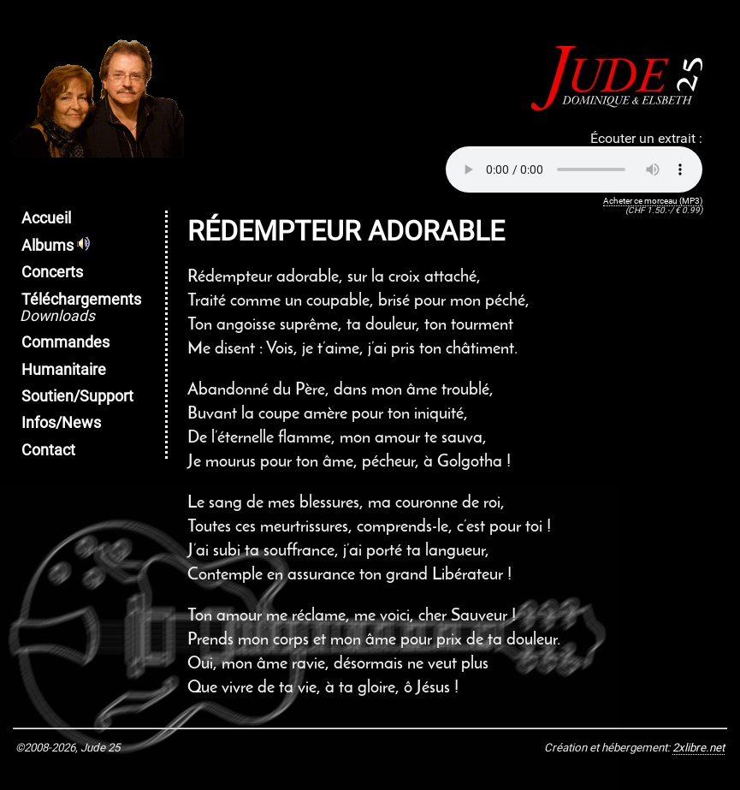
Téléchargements (80, 307)
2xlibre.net (698, 747)
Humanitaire (63, 369)
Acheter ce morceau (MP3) (652, 200)
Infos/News (61, 422)
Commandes (65, 342)
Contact (48, 450)
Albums (55, 245)
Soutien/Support (77, 396)
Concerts (52, 272)
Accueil (46, 218)
